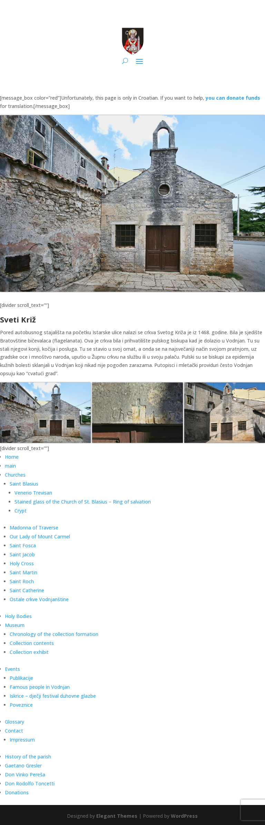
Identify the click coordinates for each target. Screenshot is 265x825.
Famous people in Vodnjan (40, 687)
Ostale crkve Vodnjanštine (39, 599)
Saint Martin (23, 572)
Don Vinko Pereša (25, 774)
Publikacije (21, 678)
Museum (14, 625)
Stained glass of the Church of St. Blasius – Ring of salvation (82, 501)
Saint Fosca (23, 545)
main (10, 466)
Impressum (22, 739)
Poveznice (21, 705)
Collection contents (32, 643)
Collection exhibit (29, 652)
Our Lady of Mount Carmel (40, 536)
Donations (17, 792)
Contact (14, 730)
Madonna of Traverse (34, 527)
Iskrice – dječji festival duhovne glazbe (53, 696)
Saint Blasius (24, 483)
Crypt (20, 510)
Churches (15, 474)
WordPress (184, 816)
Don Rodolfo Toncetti (30, 783)
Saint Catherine (27, 590)
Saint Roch (22, 581)
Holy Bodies (18, 616)
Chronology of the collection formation (54, 634)
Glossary (14, 721)
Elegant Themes (116, 816)
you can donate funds (233, 98)
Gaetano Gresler (23, 765)
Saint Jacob (22, 554)
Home (12, 457)
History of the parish (28, 756)
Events (12, 669)
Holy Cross (22, 563)
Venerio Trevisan (33, 492)
